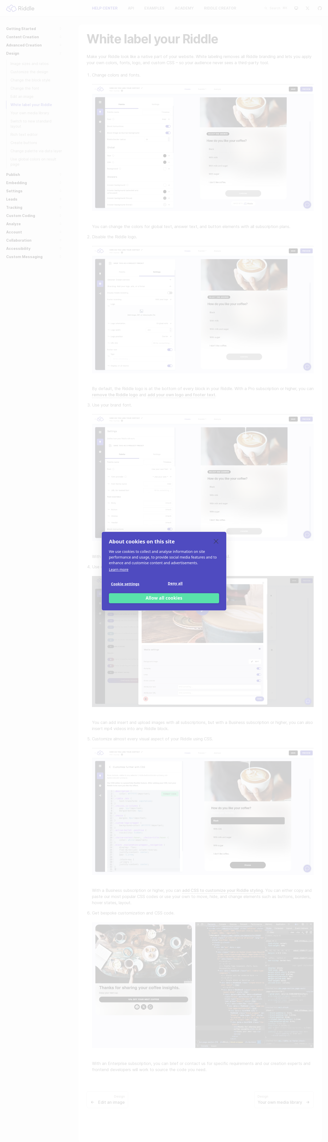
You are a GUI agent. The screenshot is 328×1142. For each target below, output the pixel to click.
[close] (216, 541)
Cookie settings (125, 583)
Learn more (118, 569)
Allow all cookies (164, 598)
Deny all (175, 583)
